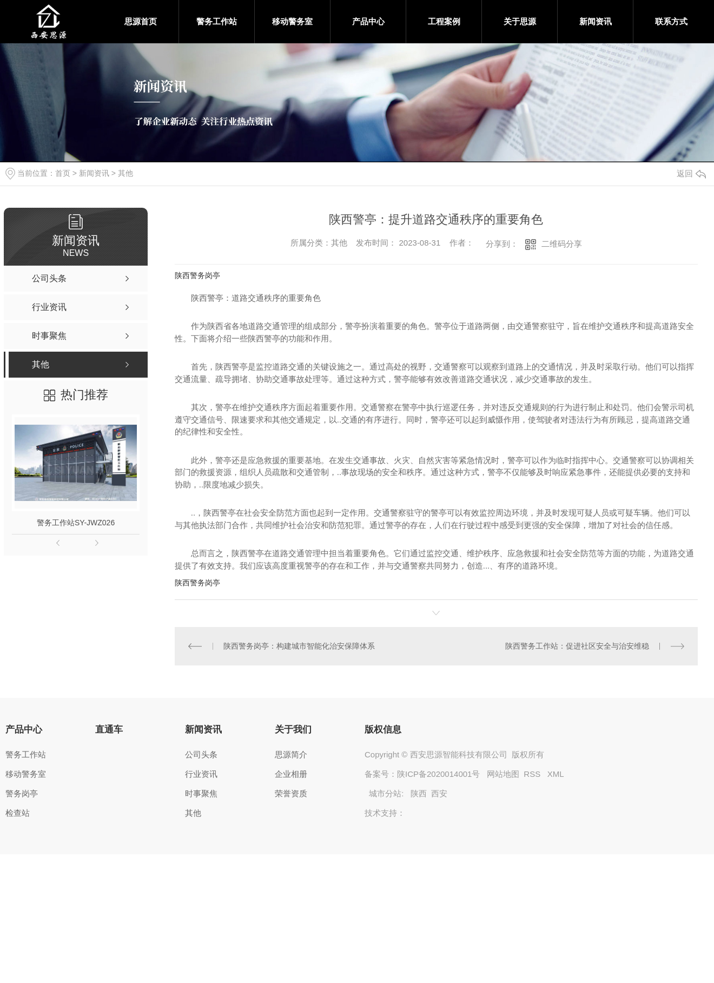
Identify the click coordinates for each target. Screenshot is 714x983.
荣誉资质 (291, 793)
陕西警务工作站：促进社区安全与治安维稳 (577, 646)
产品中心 (368, 21)
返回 (691, 173)
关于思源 (520, 21)
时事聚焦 (201, 793)
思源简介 (291, 754)
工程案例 (444, 21)
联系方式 (671, 21)
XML (555, 774)
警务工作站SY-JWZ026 (76, 522)
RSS (533, 774)
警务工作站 (216, 21)
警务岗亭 (21, 793)
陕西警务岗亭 (197, 275)
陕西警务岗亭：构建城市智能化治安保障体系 (299, 646)
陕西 (419, 793)
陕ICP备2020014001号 (438, 774)
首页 (62, 173)
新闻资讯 (595, 21)
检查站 (17, 812)
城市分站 (385, 793)
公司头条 (201, 754)
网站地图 (503, 774)
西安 (439, 793)
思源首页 (140, 21)
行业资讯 (201, 774)
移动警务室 (292, 21)
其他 (125, 173)
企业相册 (291, 774)
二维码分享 (561, 243)
